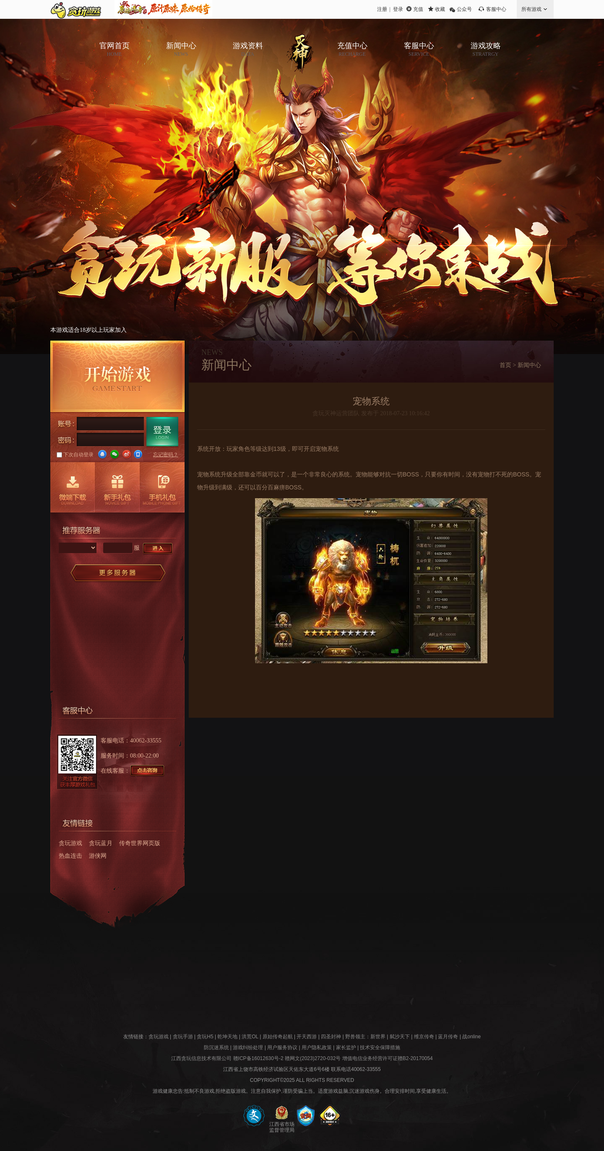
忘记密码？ (165, 455)
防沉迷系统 (216, 1047)
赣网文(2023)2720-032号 (313, 1058)
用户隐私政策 (317, 1047)
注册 (382, 9)
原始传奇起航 (278, 1037)
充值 (418, 9)
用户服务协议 (282, 1047)
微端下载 (72, 487)
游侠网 (98, 856)
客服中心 (496, 9)
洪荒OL (250, 1037)
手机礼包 (162, 487)
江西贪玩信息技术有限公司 (201, 1058)
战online (471, 1037)
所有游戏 (531, 9)
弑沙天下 (400, 1037)
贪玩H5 (205, 1037)
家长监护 (346, 1047)
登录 (398, 9)
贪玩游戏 (70, 843)
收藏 (440, 9)
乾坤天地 (227, 1037)
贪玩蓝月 (100, 843)
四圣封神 (331, 1037)
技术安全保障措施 (380, 1047)
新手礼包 (117, 487)
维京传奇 (424, 1037)
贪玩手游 (183, 1037)
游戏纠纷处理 (248, 1047)
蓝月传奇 (448, 1037)
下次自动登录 (75, 455)
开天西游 (307, 1037)
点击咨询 (147, 770)
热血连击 (70, 856)
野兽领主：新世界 (365, 1037)
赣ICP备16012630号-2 (258, 1058)
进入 (158, 549)
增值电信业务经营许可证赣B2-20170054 (387, 1058)
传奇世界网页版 (139, 843)
